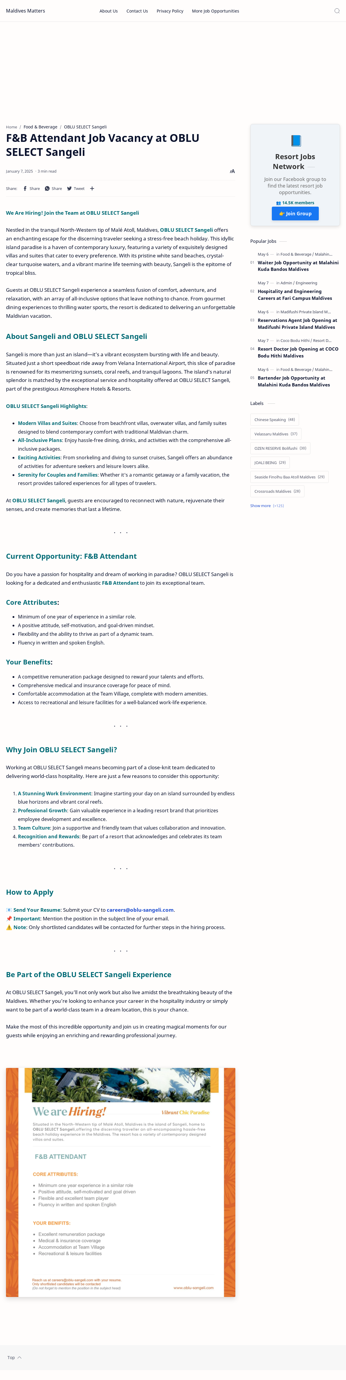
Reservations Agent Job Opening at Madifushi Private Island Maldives (297, 326)
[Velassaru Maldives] (275, 436)
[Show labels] (268, 508)
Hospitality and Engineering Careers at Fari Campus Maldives (295, 297)
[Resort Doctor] (325, 343)
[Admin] (288, 285)
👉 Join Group (295, 216)
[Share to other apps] (92, 191)
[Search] (337, 10)
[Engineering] (306, 285)
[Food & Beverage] (297, 256)
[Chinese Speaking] (274, 422)
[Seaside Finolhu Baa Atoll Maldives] (289, 479)
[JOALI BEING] (270, 465)
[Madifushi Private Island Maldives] (312, 314)
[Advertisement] (173, 72)
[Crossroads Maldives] (277, 494)
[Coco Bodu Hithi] (296, 343)
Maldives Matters (25, 10)
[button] (31, 191)
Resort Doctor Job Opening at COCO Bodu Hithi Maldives (298, 354)
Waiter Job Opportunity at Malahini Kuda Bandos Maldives (298, 268)
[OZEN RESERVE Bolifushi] (280, 451)
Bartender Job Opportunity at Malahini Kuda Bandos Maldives (294, 383)
